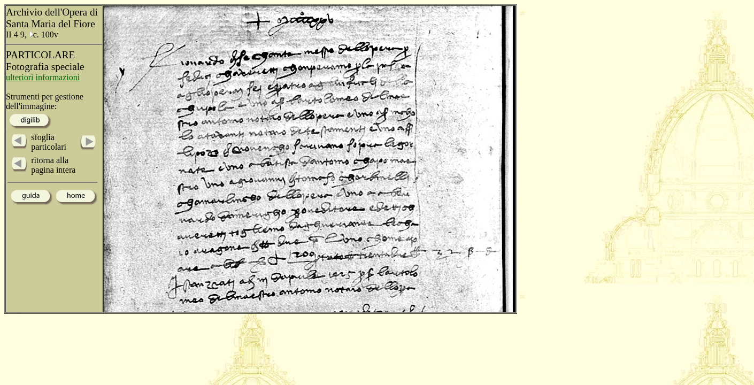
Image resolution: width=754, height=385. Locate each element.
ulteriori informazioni (43, 77)
